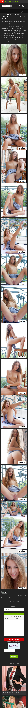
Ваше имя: (14, 606)
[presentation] (5, 616)
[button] (5, 616)
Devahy (6, 6)
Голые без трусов (13, 597)
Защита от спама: (14, 639)
